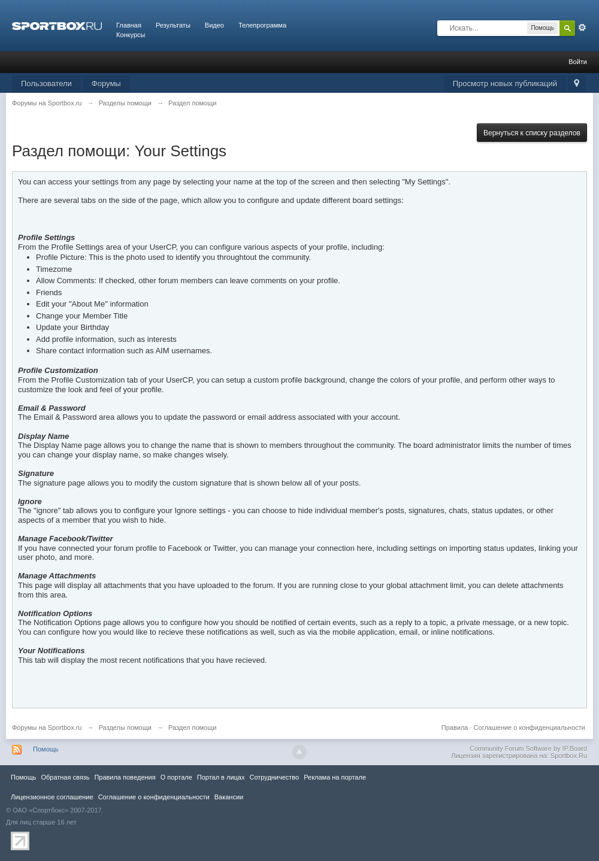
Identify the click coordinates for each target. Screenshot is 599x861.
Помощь (46, 749)
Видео (214, 25)
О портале (176, 777)
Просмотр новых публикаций (505, 83)
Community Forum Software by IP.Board (528, 748)
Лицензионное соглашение (52, 797)
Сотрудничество (274, 777)
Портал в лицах (221, 777)
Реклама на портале (335, 777)
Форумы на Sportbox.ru (47, 727)
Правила (454, 727)
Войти (577, 61)
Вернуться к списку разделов (531, 133)
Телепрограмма (262, 25)
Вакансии (228, 797)
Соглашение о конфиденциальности (529, 727)
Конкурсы (130, 34)
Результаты (173, 25)
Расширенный (582, 27)
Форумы (106, 83)
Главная (128, 25)
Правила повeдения (124, 777)
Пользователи (46, 83)
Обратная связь (65, 777)
